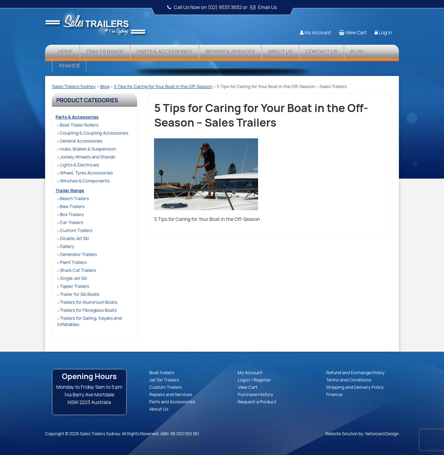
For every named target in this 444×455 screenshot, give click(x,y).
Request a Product (257, 401)
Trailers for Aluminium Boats (87, 302)
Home (65, 51)
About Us (280, 51)
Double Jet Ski (73, 238)
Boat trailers (161, 372)
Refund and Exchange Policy (355, 372)
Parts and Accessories (172, 401)
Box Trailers (70, 214)
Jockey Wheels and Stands (86, 157)
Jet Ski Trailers (164, 380)
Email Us (267, 7)
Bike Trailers (71, 206)
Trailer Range (105, 51)
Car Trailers (70, 222)
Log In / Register (254, 380)
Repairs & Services (230, 51)
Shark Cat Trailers (76, 270)
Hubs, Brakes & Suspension (86, 149)
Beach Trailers (73, 198)
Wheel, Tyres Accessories (85, 173)
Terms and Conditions (349, 380)
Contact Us (322, 51)
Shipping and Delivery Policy (355, 387)
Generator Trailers (77, 254)
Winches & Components (83, 181)
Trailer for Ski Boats (78, 294)
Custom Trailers (74, 230)
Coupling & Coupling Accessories (92, 133)
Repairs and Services (170, 394)
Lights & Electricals (78, 165)
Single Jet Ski (72, 278)
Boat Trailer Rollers (78, 125)
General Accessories (79, 141)
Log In (385, 32)
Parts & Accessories (165, 51)
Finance (69, 65)
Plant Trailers (72, 262)
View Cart (356, 32)
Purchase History (255, 394)
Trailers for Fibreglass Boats (87, 310)
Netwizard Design (382, 434)
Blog (357, 51)
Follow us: (379, 19)
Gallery (65, 246)
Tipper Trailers (73, 286)
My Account (318, 32)
